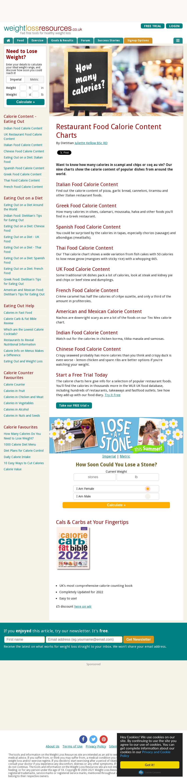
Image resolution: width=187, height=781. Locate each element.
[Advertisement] (93, 11)
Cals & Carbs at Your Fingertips (92, 522)
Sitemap (115, 746)
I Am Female (113, 489)
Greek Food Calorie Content (86, 205)
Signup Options (138, 40)
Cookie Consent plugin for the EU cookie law (150, 772)
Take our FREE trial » (74, 405)
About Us (52, 746)
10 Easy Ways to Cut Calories (24, 463)
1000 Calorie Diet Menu (20, 444)
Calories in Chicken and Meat (23, 397)
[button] (16, 79)
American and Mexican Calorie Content (99, 311)
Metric (125, 456)
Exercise (37, 40)
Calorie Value (12, 469)
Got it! (150, 765)
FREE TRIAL (152, 26)
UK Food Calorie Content (83, 269)
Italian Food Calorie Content (87, 184)
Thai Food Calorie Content (84, 248)
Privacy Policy (96, 746)
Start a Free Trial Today (82, 375)
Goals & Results (62, 40)
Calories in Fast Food (18, 312)
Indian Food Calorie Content (87, 332)
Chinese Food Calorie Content (88, 349)
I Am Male (113, 496)
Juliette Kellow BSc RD (91, 143)
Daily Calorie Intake (17, 457)
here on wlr (83, 606)
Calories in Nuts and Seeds (22, 415)
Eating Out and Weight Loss (23, 361)
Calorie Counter (14, 384)
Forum (85, 40)
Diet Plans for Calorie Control (24, 450)
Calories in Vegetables (19, 403)
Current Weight (116, 471)
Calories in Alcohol (16, 409)
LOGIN (174, 26)
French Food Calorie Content (87, 290)
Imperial (109, 456)
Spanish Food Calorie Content (88, 227)
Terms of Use (72, 746)
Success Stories (109, 40)
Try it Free (112, 395)
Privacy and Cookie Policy (145, 754)
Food (20, 40)
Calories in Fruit (14, 391)
